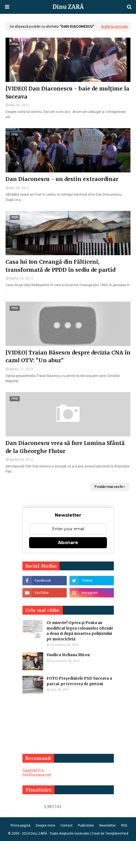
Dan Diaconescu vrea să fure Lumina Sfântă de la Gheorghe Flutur (65, 447)
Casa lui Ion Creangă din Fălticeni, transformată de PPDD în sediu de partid (60, 265)
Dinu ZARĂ (68, 6)
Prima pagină (20, 825)
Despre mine (45, 825)
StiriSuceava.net (36, 775)
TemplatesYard (116, 833)
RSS (124, 825)
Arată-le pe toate (114, 26)
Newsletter (107, 825)
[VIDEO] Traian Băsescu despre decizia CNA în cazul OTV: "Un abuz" (68, 356)
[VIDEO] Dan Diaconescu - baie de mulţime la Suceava (67, 92)
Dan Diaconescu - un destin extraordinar (62, 179)
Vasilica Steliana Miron (68, 655)
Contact (66, 825)
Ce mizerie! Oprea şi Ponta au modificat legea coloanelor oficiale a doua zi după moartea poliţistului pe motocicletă (80, 630)
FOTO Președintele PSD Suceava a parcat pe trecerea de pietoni (79, 681)
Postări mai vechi (108, 487)
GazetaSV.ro (33, 770)
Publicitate (86, 825)
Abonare (68, 542)
